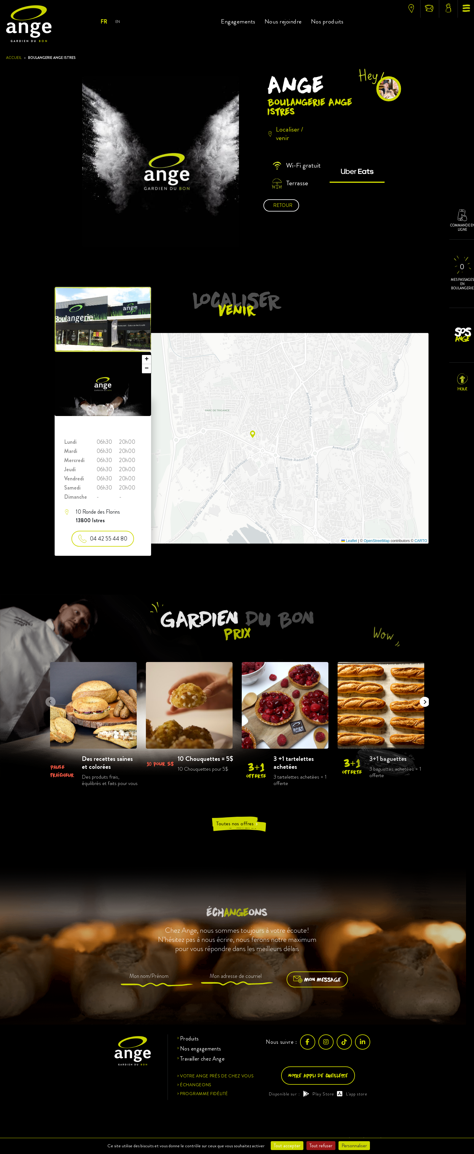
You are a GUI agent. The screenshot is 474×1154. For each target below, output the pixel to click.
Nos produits (327, 21)
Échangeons (196, 1085)
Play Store (318, 1094)
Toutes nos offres (237, 823)
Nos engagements (200, 1049)
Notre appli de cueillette (318, 1075)
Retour (282, 205)
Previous (48, 700)
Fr (103, 22)
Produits (189, 1039)
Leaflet (349, 541)
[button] (252, 434)
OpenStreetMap (377, 541)
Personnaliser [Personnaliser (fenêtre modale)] (354, 1145)
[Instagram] (326, 1042)
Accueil (14, 57)
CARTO (420, 541)
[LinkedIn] (362, 1042)
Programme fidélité (204, 1094)
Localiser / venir (285, 134)
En (117, 21)
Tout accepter (287, 1145)
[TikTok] (344, 1042)
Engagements (238, 21)
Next (423, 700)
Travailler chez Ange (202, 1059)
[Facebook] (307, 1042)
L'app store (352, 1094)
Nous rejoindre (283, 21)
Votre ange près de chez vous (217, 1076)
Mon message (317, 979)
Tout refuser (320, 1145)
